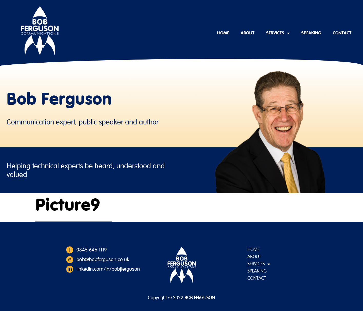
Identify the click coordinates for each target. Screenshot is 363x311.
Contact (342, 33)
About (248, 33)
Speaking (311, 33)
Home (223, 33)
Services (278, 33)
